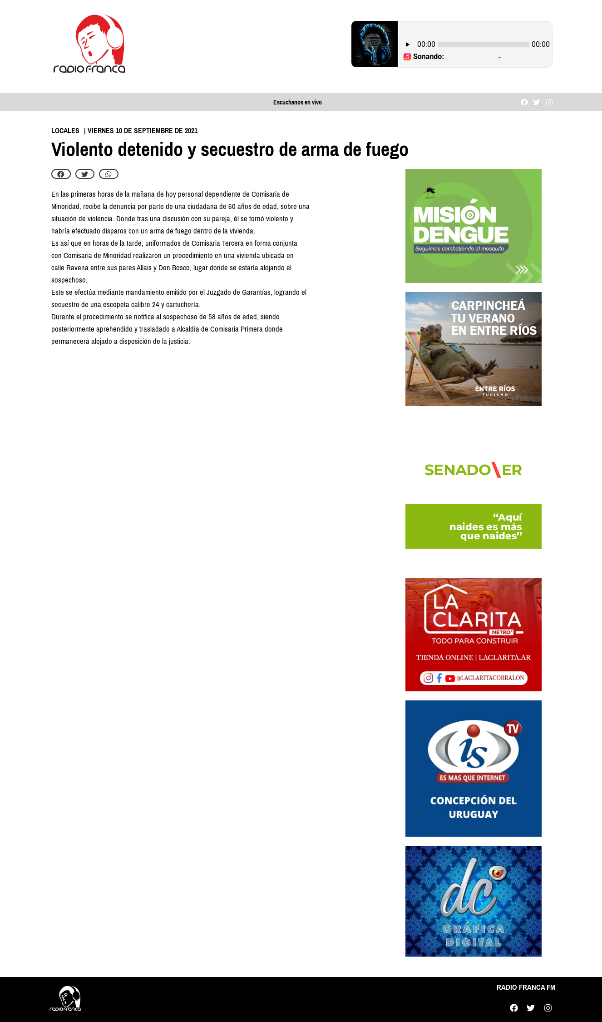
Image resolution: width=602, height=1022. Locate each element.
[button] (61, 174)
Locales (65, 130)
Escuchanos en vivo (297, 102)
